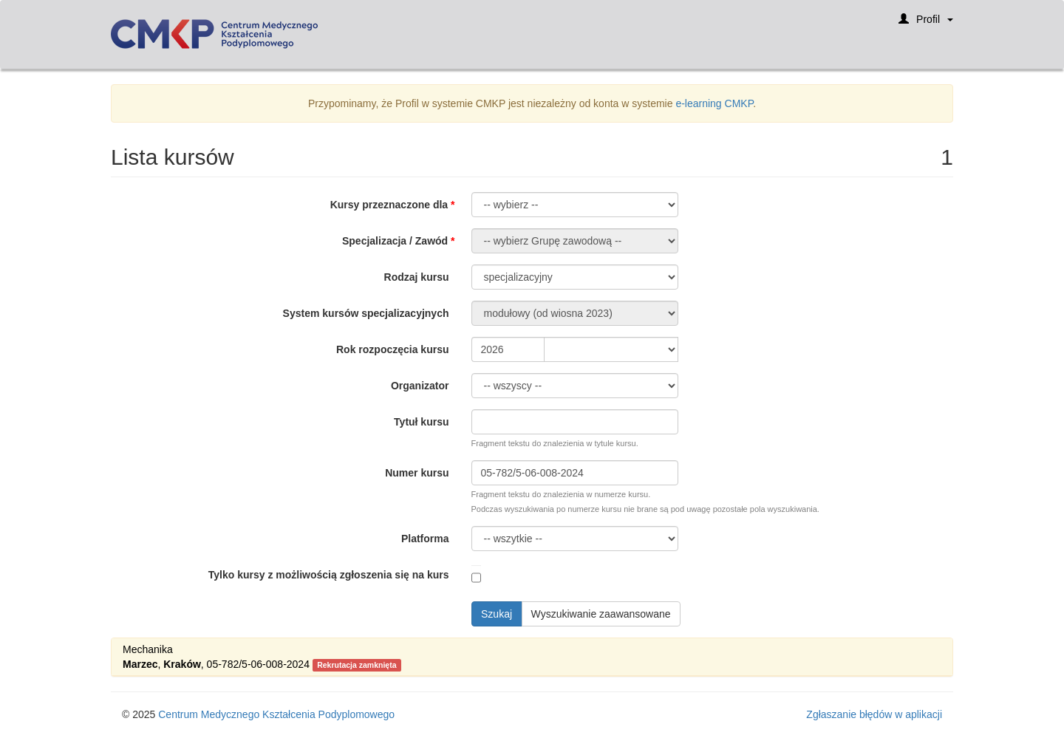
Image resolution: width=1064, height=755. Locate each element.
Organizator (420, 386)
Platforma (425, 538)
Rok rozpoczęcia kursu (392, 349)
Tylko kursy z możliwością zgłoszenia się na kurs (328, 575)
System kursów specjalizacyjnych (366, 313)
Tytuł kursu (421, 422)
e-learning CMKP (714, 103)
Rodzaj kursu (416, 277)
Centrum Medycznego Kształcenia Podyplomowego (276, 714)
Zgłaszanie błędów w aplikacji (874, 714)
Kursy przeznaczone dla (389, 205)
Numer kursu (417, 473)
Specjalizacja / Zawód (395, 241)
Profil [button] (925, 24)
